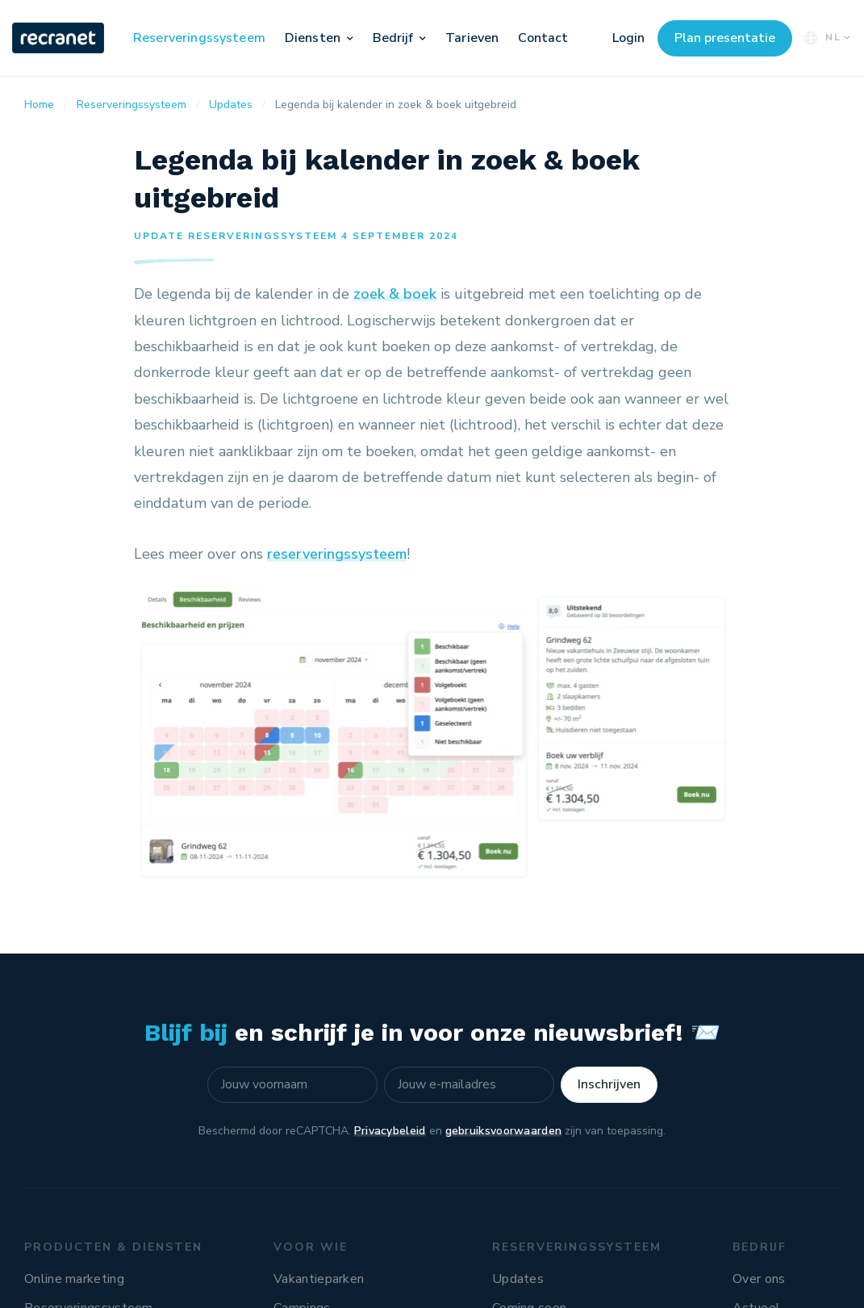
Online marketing (74, 1279)
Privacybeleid (390, 1130)
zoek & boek (394, 294)
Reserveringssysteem (199, 38)
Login (628, 38)
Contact (543, 38)
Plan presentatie (724, 38)
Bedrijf (393, 38)
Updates (518, 1279)
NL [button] (826, 37)
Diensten (312, 38)
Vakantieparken (318, 1279)
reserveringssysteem (337, 554)
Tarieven (472, 38)
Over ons (759, 1279)
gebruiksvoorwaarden (503, 1130)
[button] (350, 38)
